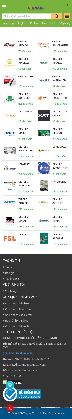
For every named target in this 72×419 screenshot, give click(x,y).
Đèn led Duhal (23, 218)
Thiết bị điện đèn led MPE (23, 203)
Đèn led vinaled (57, 61)
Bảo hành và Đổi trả (17, 320)
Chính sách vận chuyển (19, 314)
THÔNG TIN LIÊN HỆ (18, 332)
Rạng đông (8, 23)
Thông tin (11, 260)
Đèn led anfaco (23, 43)
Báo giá (9, 273)
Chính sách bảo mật (17, 326)
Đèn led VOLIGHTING (25, 148)
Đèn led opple (23, 131)
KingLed (21, 23)
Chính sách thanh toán (18, 309)
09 (33, 358)
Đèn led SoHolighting (60, 43)
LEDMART (24, 164)
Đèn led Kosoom (57, 236)
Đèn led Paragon (24, 183)
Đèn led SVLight (57, 201)
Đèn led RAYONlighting (60, 166)
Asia (44, 23)
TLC (52, 23)
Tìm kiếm (56, 16)
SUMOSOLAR (59, 146)
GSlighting (64, 23)
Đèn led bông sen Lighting (24, 98)
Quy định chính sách (20, 297)
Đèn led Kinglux (23, 61)
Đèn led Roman (57, 218)
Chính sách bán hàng (17, 303)
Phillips (34, 23)
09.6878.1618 (22, 358)
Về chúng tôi (14, 284)
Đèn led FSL (25, 234)
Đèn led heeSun (57, 131)
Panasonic (59, 181)
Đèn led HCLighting (59, 96)
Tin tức (9, 267)
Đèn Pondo (25, 111)
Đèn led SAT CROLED (59, 113)
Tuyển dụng (12, 278)
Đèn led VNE (25, 76)
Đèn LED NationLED (59, 78)
